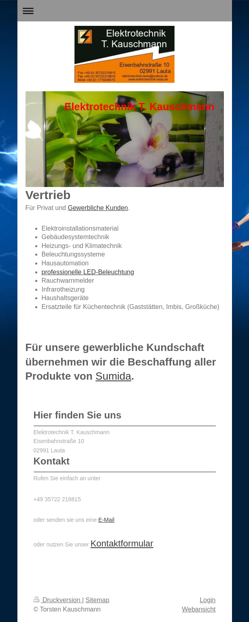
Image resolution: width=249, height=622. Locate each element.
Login (207, 600)
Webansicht (198, 609)
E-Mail (106, 520)
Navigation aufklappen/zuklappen (124, 10)
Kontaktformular (121, 543)
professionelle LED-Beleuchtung (88, 272)
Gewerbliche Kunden (98, 207)
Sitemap (97, 600)
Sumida (113, 376)
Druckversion (58, 600)
